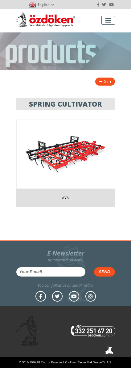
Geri (105, 81)
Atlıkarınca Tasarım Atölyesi (109, 350)
